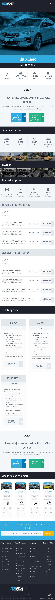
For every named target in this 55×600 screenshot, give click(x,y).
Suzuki (6, 559)
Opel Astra (21, 566)
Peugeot (7, 561)
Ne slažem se (43, 598)
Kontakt (37, 589)
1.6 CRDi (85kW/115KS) (11, 270)
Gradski (34, 549)
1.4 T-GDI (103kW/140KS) (11, 231)
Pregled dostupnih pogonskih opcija (14, 356)
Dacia (6, 567)
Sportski (48, 554)
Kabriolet (34, 571)
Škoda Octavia (19, 550)
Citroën (7, 569)
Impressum (29, 589)
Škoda (6, 556)
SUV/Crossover (34, 561)
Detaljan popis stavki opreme (13, 353)
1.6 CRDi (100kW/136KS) (11, 279)
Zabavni (48, 556)
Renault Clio (21, 553)
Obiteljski (48, 549)
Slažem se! (50, 598)
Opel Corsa (21, 571)
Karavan (34, 556)
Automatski (7, 216)
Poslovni (48, 551)
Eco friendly (49, 569)
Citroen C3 (21, 581)
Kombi (34, 574)
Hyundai (7, 564)
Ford (6, 572)
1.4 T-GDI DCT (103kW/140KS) (13, 241)
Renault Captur (19, 577)
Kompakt (34, 554)
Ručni (5, 213)
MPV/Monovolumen (36, 566)
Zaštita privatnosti (33, 595)
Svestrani (48, 559)
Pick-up (34, 576)
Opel (6, 554)
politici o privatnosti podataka (25, 598)
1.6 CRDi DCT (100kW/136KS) (13, 289)
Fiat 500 (20, 573)
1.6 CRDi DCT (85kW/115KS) (12, 298)
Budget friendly (47, 573)
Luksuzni (48, 564)
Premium (48, 561)
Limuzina (34, 551)
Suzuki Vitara (22, 568)
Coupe (34, 569)
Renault (7, 551)
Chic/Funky (49, 567)
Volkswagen (8, 549)
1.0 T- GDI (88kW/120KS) (11, 222)
